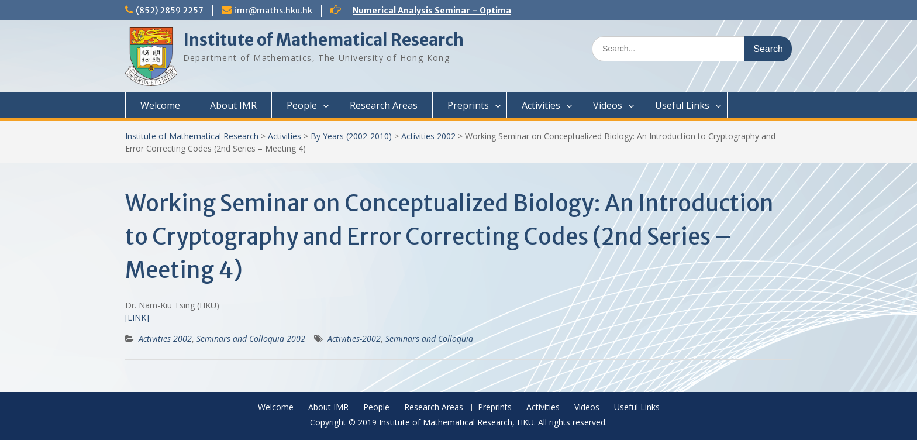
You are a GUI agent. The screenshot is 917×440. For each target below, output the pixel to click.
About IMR (233, 105)
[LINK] (137, 317)
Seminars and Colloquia (429, 338)
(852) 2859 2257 (170, 10)
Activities (541, 105)
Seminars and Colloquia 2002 (250, 338)
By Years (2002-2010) (351, 136)
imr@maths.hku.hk (273, 10)
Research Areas (384, 105)
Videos (607, 105)
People (302, 105)
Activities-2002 (354, 338)
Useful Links (682, 105)
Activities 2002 (428, 136)
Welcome (160, 105)
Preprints (468, 105)
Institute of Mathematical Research (323, 39)
